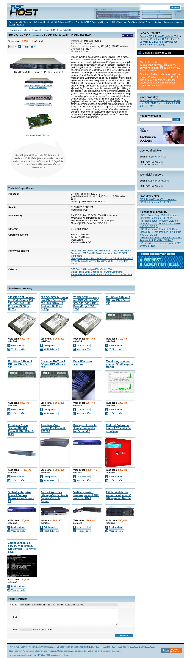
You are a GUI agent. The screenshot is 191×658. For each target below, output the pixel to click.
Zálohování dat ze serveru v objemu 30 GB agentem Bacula (118, 495)
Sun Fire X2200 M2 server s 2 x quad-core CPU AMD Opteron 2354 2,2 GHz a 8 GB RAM (160, 103)
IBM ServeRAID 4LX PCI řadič (38, 135)
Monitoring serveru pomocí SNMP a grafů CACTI (119, 364)
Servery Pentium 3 (32, 30)
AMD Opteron (61, 22)
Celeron (39, 22)
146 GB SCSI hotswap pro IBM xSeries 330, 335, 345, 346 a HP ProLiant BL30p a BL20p (21, 303)
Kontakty (158, 22)
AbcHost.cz (75, 651)
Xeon (71, 22)
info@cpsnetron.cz (157, 156)
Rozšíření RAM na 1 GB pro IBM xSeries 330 (118, 300)
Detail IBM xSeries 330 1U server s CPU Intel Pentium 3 (38, 86)
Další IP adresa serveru (82, 363)
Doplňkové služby (136, 22)
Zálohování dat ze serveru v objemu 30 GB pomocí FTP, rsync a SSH (22, 547)
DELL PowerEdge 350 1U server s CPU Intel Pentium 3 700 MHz (158, 200)
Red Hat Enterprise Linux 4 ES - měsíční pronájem (118, 428)
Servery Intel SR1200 (151, 44)
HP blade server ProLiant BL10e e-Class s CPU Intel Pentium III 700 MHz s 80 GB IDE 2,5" (160, 232)
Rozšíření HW (119, 22)
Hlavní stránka (15, 30)
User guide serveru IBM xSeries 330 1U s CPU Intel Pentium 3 (102, 258)
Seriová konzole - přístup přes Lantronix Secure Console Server (54, 497)
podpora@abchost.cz (158, 180)
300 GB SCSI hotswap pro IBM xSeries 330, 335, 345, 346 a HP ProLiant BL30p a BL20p (54, 303)
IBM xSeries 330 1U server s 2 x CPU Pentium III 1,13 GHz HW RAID (160, 239)
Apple (109, 22)
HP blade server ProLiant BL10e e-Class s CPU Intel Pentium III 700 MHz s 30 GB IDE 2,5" (160, 223)
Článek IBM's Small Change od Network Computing (96, 272)
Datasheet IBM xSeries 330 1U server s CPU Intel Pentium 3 (101, 250)
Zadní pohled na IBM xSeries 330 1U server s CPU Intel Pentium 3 (38, 105)
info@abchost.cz (83, 647)
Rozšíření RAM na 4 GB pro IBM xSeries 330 (53, 364)
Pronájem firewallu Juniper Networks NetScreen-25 (84, 428)
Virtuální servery (26, 22)
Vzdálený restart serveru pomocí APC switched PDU (86, 495)
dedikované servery (151, 65)
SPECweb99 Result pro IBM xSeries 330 (91, 269)
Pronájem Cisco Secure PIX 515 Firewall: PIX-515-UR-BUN (21, 430)
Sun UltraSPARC (83, 22)
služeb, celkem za (157, 52)
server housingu (149, 67)
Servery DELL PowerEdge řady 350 (159, 36)
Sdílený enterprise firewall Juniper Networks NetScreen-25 (21, 497)
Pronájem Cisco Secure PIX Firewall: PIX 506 (53, 428)
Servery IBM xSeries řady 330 (57, 30)
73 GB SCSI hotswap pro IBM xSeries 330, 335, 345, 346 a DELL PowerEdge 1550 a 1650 (86, 303)
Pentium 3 (49, 22)
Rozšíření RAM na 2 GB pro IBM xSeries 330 (20, 364)
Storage (20, 24)
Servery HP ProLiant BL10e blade (158, 39)
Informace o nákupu (173, 22)
